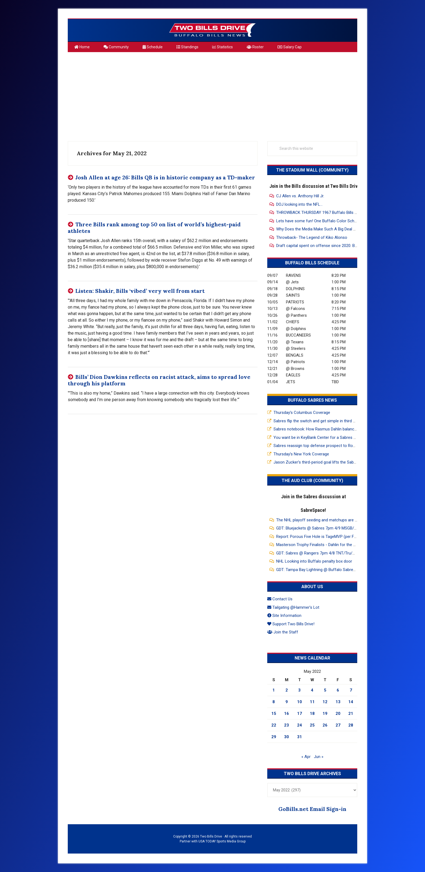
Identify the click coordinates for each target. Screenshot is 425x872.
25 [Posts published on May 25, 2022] (312, 725)
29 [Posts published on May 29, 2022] (273, 736)
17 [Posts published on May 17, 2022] (299, 713)
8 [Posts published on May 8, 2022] (273, 701)
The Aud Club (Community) (312, 480)
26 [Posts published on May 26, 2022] (325, 725)
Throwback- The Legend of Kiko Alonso (311, 237)
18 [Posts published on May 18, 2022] (312, 713)
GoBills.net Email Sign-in (312, 809)
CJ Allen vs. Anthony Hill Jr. (300, 196)
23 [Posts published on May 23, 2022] (286, 725)
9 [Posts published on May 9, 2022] (286, 701)
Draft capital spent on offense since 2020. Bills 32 (320, 245)
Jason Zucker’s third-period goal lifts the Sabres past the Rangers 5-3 (335, 462)
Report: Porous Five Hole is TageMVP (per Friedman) (323, 536)
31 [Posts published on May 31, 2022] (299, 736)
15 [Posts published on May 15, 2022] (273, 713)
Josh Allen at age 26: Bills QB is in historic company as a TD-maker (165, 177)
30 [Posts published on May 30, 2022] (286, 736)
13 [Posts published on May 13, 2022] (338, 701)
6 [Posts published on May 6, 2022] (338, 690)
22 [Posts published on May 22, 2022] (273, 725)
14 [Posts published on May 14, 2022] (350, 701)
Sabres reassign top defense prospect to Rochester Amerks (327, 445)
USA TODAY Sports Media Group (222, 841)
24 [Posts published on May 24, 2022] (299, 725)
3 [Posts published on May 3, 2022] (299, 690)
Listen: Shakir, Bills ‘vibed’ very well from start (140, 290)
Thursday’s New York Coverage (301, 454)
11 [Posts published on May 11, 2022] (312, 701)
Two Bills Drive (212, 30)
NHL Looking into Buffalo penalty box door (314, 561)
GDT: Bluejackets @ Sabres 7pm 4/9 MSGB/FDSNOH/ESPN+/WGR (334, 528)
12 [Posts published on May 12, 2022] (325, 701)
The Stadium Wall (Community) (312, 170)
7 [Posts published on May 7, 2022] (351, 690)
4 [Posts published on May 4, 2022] (312, 690)
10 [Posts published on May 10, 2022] (299, 701)
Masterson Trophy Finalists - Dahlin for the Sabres (321, 544)
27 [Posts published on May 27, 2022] (338, 725)
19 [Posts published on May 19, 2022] (325, 713)
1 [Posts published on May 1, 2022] (273, 690)
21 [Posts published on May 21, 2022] (350, 713)
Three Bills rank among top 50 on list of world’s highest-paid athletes (154, 227)
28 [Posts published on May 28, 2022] (350, 725)
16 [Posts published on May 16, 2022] (286, 713)
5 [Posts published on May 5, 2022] (325, 690)
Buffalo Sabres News (312, 400)
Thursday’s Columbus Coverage (301, 412)
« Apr (306, 756)
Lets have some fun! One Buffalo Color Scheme (319, 220)
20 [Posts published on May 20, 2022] (338, 713)
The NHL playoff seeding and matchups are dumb (320, 520)
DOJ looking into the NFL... (299, 204)
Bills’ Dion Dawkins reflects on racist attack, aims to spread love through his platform (159, 380)
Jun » (318, 756)
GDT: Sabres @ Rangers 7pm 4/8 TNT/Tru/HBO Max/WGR (327, 553)
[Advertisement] (212, 94)
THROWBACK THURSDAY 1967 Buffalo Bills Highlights (324, 212)
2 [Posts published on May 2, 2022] (286, 690)
